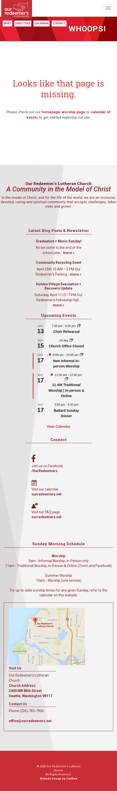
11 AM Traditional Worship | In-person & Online (66, 390)
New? (7, 23)
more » (68, 253)
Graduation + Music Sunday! (59, 241)
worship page (73, 112)
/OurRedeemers (45, 471)
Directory (22, 23)
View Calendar (58, 426)
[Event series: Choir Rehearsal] (79, 326)
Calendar (41, 23)
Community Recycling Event (58, 262)
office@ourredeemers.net (30, 721)
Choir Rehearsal (66, 332)
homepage (51, 112)
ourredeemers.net (47, 494)
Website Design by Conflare (58, 778)
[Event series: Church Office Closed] (71, 340)
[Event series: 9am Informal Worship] (81, 355)
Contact (59, 23)
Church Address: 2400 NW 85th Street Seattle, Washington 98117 (30, 691)
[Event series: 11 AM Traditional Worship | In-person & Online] (66, 379)
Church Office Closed (66, 346)
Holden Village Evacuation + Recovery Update (58, 286)
